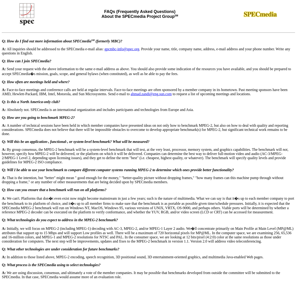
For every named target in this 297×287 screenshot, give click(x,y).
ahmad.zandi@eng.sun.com (151, 94)
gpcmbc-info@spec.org (121, 49)
